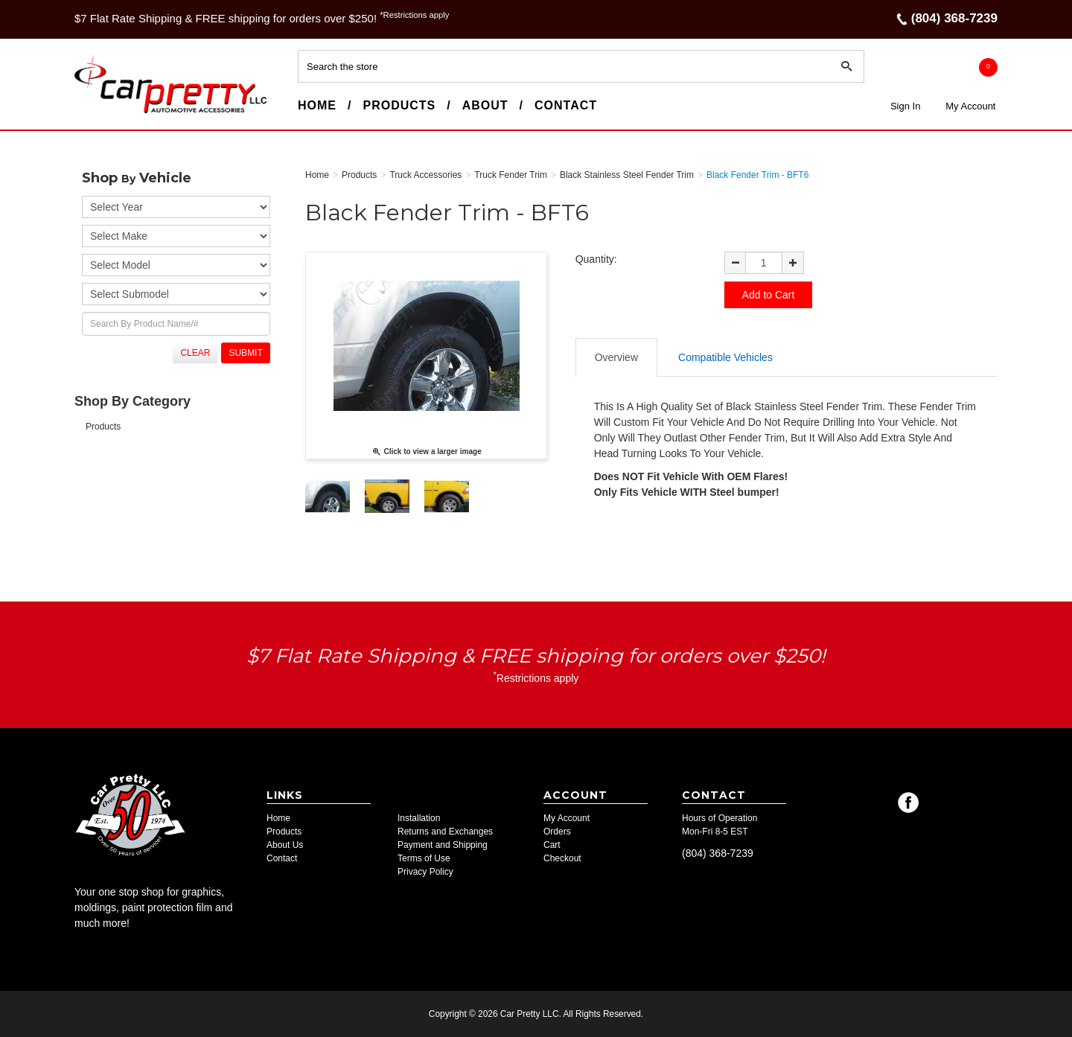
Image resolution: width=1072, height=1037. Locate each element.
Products (399, 105)
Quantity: (596, 259)
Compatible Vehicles (725, 357)
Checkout (562, 858)
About (485, 105)
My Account (970, 106)
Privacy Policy (425, 872)
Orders (557, 831)
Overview (616, 357)
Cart (552, 845)
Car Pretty (101, 112)
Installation (419, 818)
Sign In (905, 106)
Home (317, 105)
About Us (285, 845)
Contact (566, 105)
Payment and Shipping (443, 845)
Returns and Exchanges (445, 831)
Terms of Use (424, 858)
